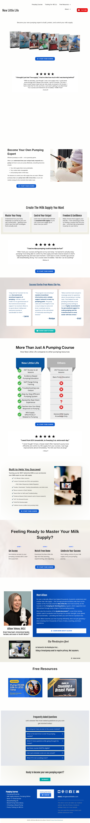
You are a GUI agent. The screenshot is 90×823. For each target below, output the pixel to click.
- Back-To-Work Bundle (13, 798)
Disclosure (60, 820)
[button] (70, 4)
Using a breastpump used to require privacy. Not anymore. (57, 650)
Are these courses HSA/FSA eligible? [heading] (38, 748)
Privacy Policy (54, 820)
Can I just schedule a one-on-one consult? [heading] (41, 753)
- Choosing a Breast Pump (14, 805)
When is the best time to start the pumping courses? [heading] (41, 735)
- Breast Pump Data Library (14, 803)
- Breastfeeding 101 (12, 801)
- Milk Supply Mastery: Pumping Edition (18, 796)
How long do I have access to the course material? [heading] (43, 729)
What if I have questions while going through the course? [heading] (43, 742)
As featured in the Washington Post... (47, 647)
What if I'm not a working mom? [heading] (37, 758)
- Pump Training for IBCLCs (14, 807)
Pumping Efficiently (13, 794)
